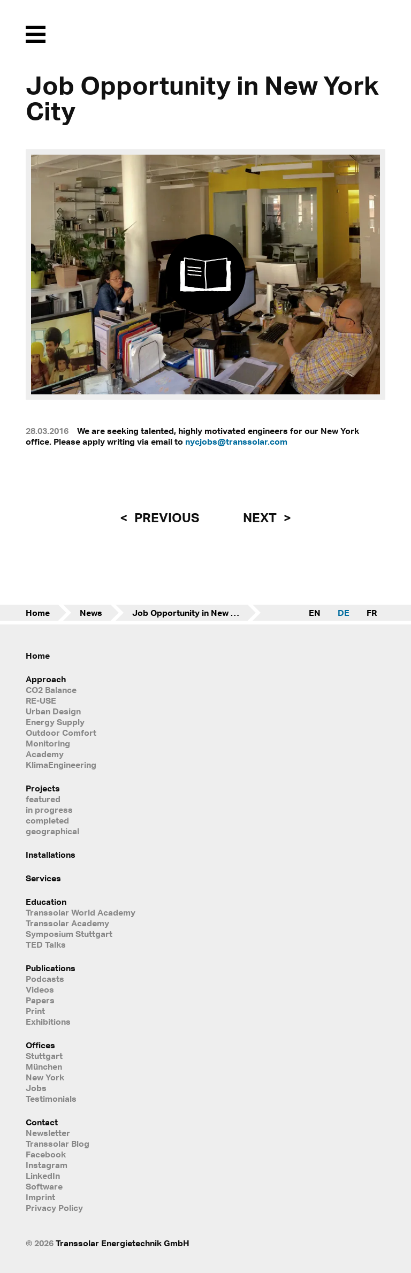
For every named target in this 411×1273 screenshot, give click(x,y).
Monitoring (48, 743)
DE (343, 612)
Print (35, 1010)
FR (372, 612)
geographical (52, 831)
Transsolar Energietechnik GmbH (122, 1243)
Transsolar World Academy (80, 912)
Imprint (40, 1197)
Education (46, 901)
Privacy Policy (54, 1207)
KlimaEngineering (61, 764)
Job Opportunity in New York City (196, 612)
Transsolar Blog (57, 1143)
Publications (50, 968)
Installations (50, 854)
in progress (49, 809)
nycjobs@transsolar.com (236, 441)
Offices (40, 1045)
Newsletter (48, 1132)
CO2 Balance (51, 689)
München (44, 1066)
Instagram (46, 1165)
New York (45, 1077)
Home (38, 612)
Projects (43, 788)
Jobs (36, 1088)
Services (43, 878)
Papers (40, 1000)
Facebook (46, 1154)
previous (165, 517)
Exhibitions (48, 1021)
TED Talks (46, 944)
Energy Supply (55, 721)
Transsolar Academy (67, 923)
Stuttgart (44, 1055)
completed (47, 820)
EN (315, 612)
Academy (45, 754)
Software (44, 1186)
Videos (40, 989)
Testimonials (51, 1098)
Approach (46, 679)
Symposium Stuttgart (69, 933)
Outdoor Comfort (61, 732)
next (261, 517)
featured (43, 799)
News (91, 612)
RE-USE (41, 700)
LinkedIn (43, 1175)
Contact (42, 1122)
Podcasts (45, 978)
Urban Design (53, 711)
